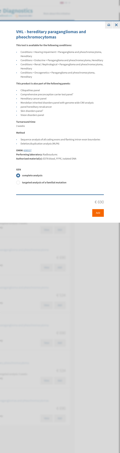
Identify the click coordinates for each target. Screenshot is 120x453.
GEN (18, 169)
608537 (28, 150)
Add (98, 213)
